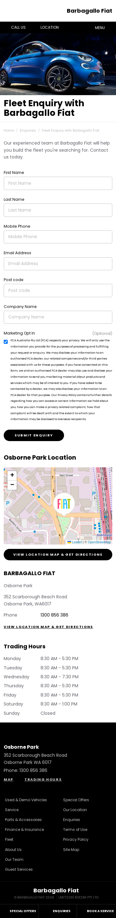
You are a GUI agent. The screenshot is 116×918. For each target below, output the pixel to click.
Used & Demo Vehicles (26, 799)
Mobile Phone (17, 226)
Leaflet (74, 542)
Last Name (14, 199)
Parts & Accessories (23, 819)
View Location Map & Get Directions (58, 554)
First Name (14, 172)
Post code (14, 279)
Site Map (71, 849)
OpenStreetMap (99, 542)
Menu (104, 27)
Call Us (14, 27)
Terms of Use (75, 829)
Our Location (75, 809)
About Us (13, 849)
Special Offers (76, 799)
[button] (64, 504)
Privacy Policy (75, 839)
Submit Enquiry (34, 435)
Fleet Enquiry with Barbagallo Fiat (70, 130)
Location (45, 27)
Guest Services (19, 869)
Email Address (17, 252)
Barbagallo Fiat (89, 11)
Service (12, 809)
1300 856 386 (54, 615)
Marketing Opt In (19, 333)
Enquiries (28, 130)
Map (8, 779)
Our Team (14, 859)
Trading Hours (43, 779)
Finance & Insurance (24, 829)
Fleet (9, 839)
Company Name (20, 306)
